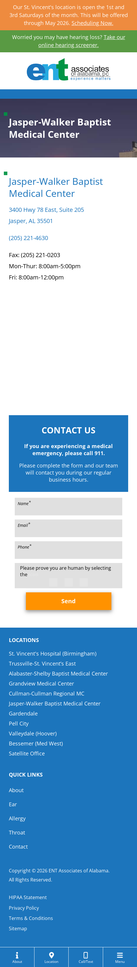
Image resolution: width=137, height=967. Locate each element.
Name (24, 503)
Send (68, 601)
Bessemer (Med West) (36, 743)
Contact (18, 846)
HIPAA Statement (28, 897)
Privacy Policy (24, 908)
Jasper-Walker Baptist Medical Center (54, 703)
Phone (25, 546)
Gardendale (23, 713)
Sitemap (18, 928)
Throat (17, 832)
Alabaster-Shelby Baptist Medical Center (58, 673)
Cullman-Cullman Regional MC (46, 693)
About (16, 790)
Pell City (19, 723)
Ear (13, 804)
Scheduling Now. (92, 22)
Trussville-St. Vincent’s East (42, 663)
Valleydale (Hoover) (33, 733)
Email (24, 524)
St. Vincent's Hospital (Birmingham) (52, 653)
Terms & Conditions (31, 918)
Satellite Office (27, 753)
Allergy (17, 818)
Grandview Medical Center (41, 683)
